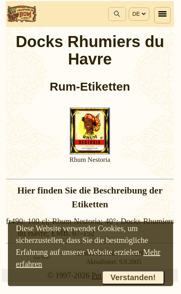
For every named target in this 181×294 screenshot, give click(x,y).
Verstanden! (133, 277)
